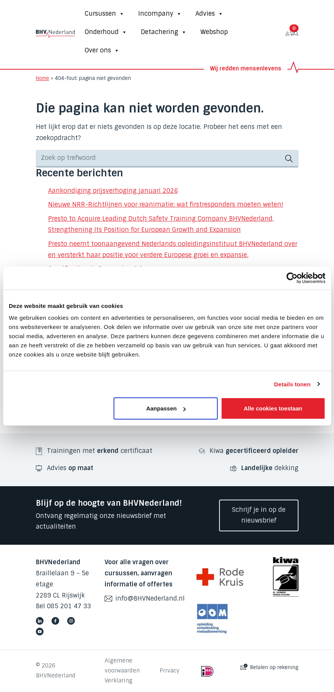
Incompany (160, 13)
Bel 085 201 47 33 (63, 606)
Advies (209, 13)
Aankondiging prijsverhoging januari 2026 (113, 191)
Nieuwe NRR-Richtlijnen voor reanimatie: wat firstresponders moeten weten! (165, 204)
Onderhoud (106, 32)
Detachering (164, 32)
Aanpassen (166, 408)
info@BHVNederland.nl (150, 598)
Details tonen (292, 384)
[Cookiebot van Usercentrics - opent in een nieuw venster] (291, 277)
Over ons (102, 50)
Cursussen (104, 13)
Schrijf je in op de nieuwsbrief (259, 515)
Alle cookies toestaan (273, 408)
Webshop (214, 32)
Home (42, 78)
